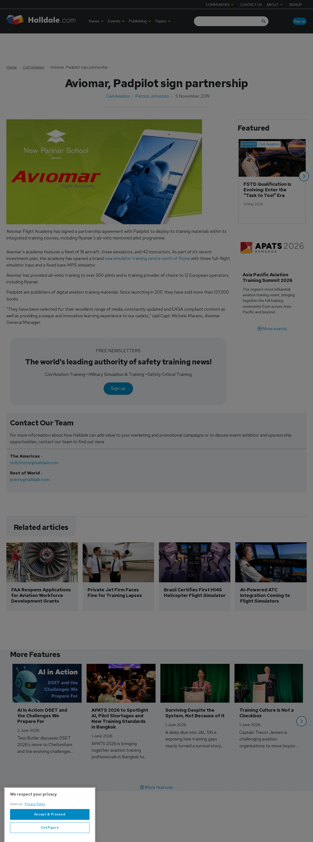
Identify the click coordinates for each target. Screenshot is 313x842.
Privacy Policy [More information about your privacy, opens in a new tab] (35, 822)
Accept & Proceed (50, 832)
